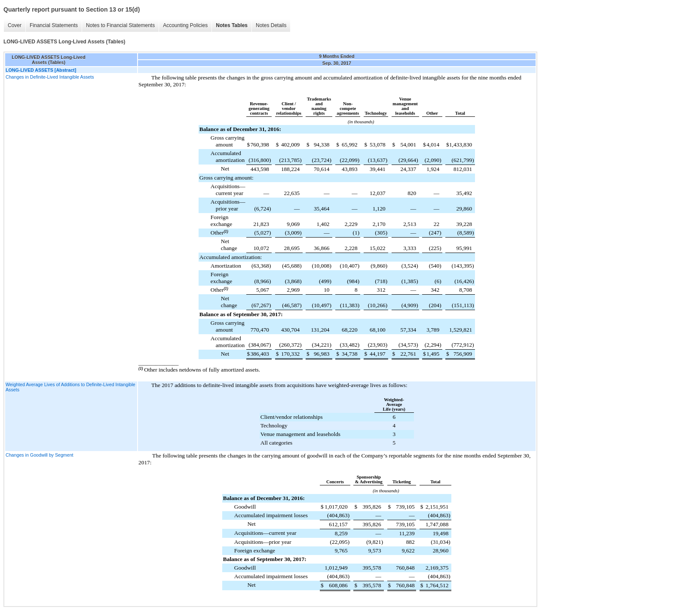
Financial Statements (54, 25)
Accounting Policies (185, 25)
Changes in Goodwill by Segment (40, 454)
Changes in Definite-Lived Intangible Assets (50, 76)
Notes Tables (232, 25)
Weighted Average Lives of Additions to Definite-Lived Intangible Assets (70, 387)
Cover (14, 25)
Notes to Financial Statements (120, 25)
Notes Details (271, 25)
